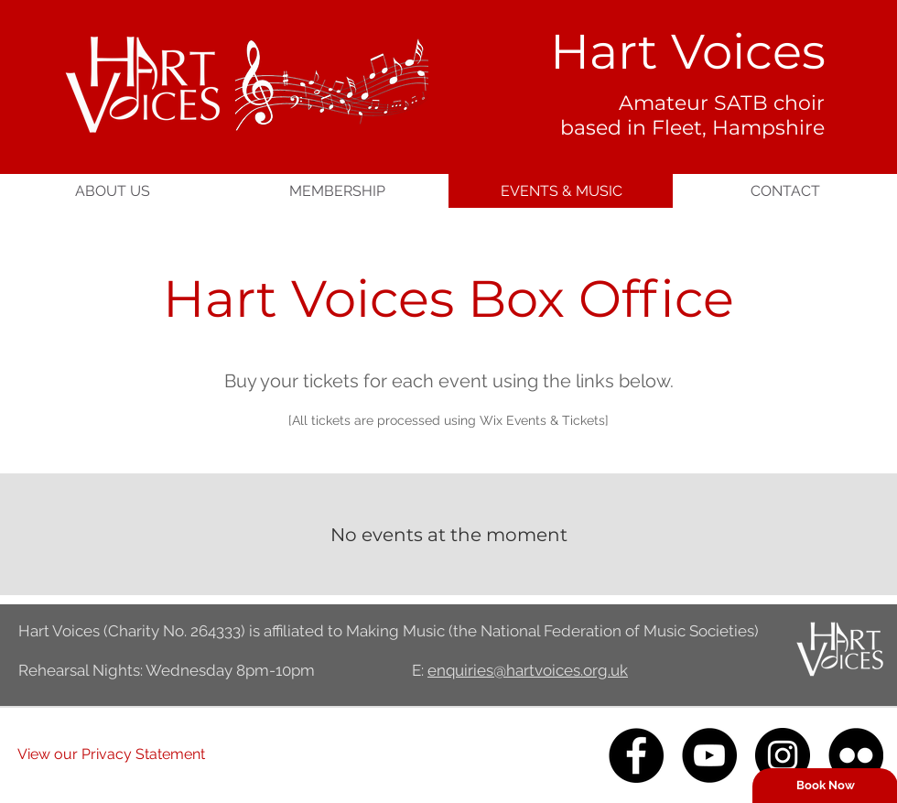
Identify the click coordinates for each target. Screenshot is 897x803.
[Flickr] (855, 755)
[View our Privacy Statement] (111, 755)
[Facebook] (636, 755)
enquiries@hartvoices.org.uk (527, 670)
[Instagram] (782, 755)
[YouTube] (709, 755)
